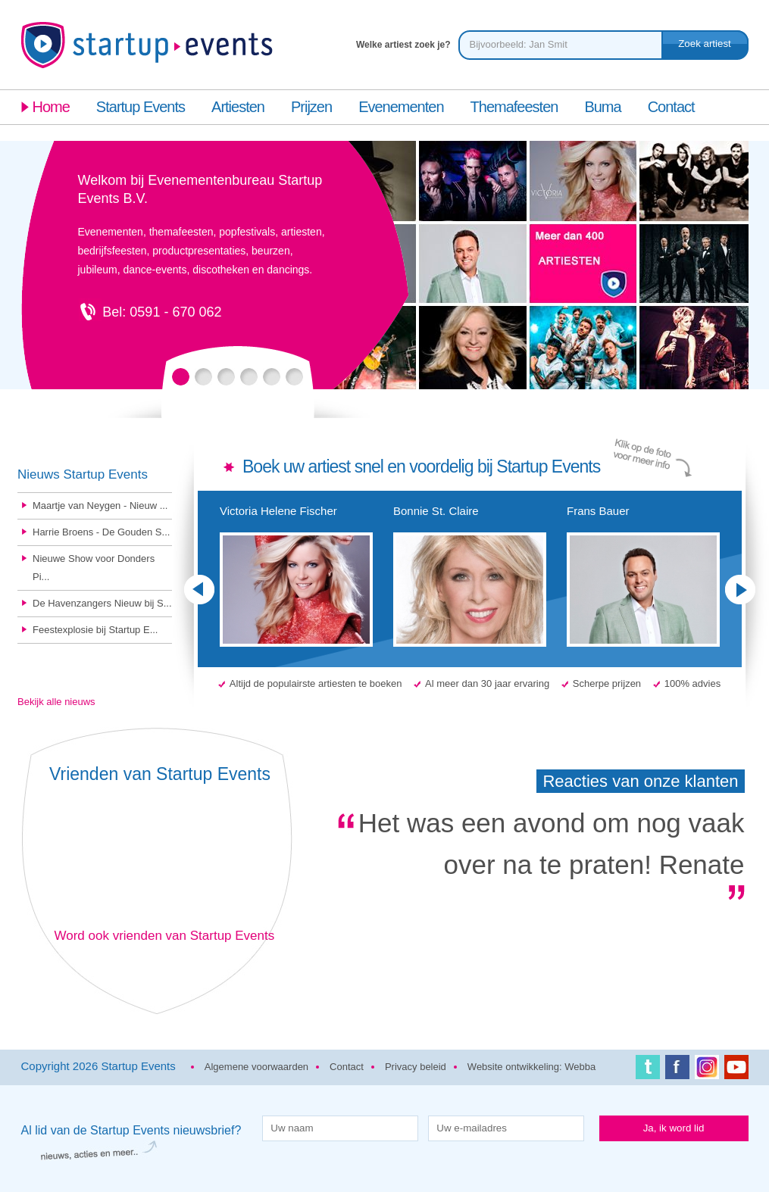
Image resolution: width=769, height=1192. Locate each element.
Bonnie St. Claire (469, 575)
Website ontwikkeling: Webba (531, 1066)
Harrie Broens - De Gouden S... (101, 532)
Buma (602, 106)
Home (51, 106)
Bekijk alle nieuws (56, 701)
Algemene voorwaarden (256, 1066)
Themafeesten (514, 106)
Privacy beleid (415, 1066)
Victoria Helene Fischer (296, 575)
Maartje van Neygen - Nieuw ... (100, 505)
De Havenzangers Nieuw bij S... (102, 603)
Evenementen (400, 106)
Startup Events (140, 106)
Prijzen (311, 106)
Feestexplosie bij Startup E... (95, 629)
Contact (671, 106)
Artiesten (237, 106)
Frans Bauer (643, 575)
